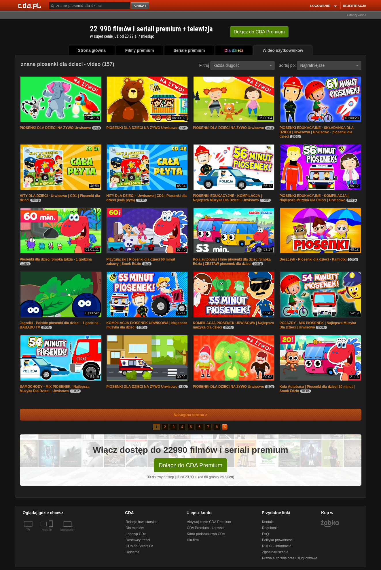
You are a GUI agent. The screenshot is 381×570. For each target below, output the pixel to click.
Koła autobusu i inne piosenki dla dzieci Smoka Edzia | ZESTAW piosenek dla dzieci (232, 261)
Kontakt (268, 522)
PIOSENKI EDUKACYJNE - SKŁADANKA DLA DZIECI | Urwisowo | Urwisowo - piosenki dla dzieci (317, 132)
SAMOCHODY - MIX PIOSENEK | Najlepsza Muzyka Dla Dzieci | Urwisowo (55, 389)
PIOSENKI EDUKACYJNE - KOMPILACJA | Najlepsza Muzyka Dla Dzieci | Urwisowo (227, 198)
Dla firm (193, 540)
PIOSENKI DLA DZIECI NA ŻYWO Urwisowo (56, 128)
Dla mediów (135, 528)
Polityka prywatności (277, 540)
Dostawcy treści (138, 540)
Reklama (132, 552)
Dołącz (259, 31)
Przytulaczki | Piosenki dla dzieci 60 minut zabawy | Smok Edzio (140, 261)
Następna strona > (186, 415)
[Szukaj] (89, 5)
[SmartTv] (51, 533)
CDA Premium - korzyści (205, 528)
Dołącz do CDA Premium (190, 465)
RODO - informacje (276, 546)
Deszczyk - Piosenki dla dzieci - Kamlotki (313, 259)
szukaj (140, 6)
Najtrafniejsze (329, 65)
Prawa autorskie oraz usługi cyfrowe (289, 558)
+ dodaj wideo (356, 15)
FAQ (265, 534)
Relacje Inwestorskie (141, 522)
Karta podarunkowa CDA (206, 534)
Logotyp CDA (136, 534)
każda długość (243, 65)
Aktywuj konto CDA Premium (209, 522)
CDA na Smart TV (139, 546)
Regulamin (270, 528)
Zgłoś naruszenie (275, 552)
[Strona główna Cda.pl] (30, 5)
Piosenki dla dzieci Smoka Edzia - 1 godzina (56, 259)
